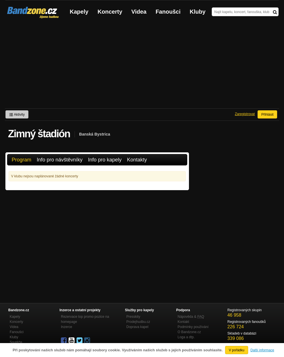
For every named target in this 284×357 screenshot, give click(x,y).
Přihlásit (267, 115)
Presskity (133, 317)
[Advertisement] (142, 65)
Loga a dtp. (186, 337)
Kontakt (183, 322)
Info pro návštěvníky (60, 159)
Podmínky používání (193, 327)
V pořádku (236, 350)
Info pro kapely (105, 159)
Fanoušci (168, 12)
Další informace (262, 350)
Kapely (79, 12)
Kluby (198, 12)
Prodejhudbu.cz (138, 322)
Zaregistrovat (245, 114)
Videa (139, 12)
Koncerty (110, 12)
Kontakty (137, 159)
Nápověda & (191, 317)
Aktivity (17, 115)
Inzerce (66, 327)
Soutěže (16, 342)
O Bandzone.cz (189, 332)
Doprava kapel (137, 327)
